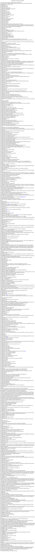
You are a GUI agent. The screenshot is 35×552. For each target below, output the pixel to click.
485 (7, 294)
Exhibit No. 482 (23, 196)
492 (7, 337)
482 (7, 209)
